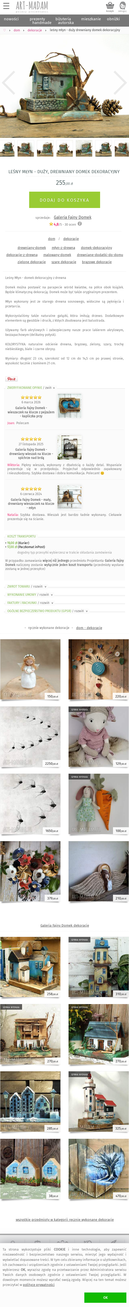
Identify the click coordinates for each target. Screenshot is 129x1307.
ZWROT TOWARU (27, 586)
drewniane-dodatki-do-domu (100, 255)
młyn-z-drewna (63, 248)
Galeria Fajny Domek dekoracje (64, 925)
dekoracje (71, 239)
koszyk (110, 11)
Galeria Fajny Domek (72, 217)
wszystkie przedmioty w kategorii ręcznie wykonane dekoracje (65, 1220)
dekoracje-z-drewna (22, 255)
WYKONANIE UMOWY (30, 595)
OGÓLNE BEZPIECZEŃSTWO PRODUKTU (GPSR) (48, 611)
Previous (8, 83)
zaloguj (122, 11)
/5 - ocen (62, 224)
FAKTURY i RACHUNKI (30, 603)
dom (51, 239)
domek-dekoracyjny (96, 248)
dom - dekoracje (89, 628)
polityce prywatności (39, 1285)
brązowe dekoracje (97, 262)
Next (120, 83)
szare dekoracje (63, 262)
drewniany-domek (32, 248)
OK (105, 1298)
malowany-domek (57, 255)
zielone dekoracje (32, 262)
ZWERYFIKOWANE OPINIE (31, 388)
